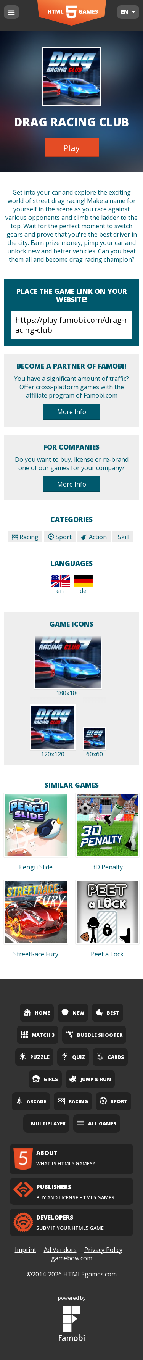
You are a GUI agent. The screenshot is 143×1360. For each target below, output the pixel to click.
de (83, 585)
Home (37, 1012)
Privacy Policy (103, 1250)
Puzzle (34, 1056)
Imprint (25, 1250)
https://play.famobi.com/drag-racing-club (71, 325)
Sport (60, 537)
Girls (45, 1079)
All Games (96, 1123)
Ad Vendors (60, 1250)
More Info (71, 412)
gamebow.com (71, 1258)
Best (107, 1012)
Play (71, 147)
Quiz (73, 1056)
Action (94, 537)
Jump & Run (90, 1079)
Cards (110, 1056)
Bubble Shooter (94, 1034)
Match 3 (38, 1034)
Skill (122, 537)
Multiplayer (48, 1123)
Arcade (31, 1101)
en (60, 585)
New (72, 1012)
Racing (25, 537)
